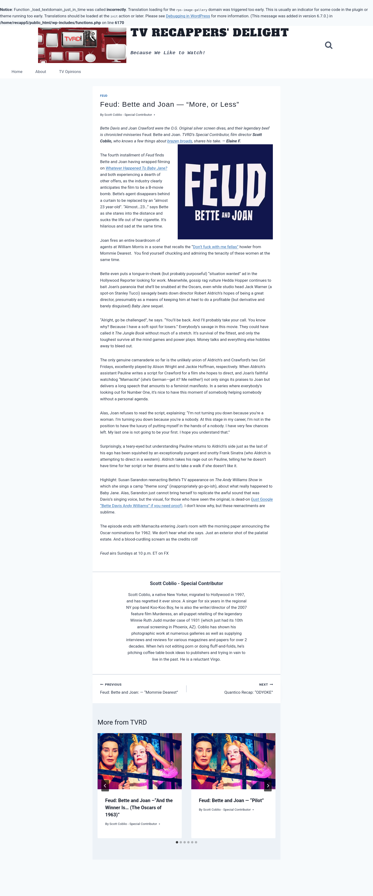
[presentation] (140, 761)
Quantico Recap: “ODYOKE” (232, 688)
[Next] (268, 785)
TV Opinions (70, 71)
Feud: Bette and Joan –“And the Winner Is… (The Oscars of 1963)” (139, 808)
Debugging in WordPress (188, 16)
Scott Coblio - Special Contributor (128, 114)
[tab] (177, 842)
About (40, 71)
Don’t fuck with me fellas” (215, 246)
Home (16, 71)
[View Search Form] (329, 45)
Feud (104, 95)
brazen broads (179, 141)
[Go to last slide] (105, 785)
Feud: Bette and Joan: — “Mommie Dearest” (141, 688)
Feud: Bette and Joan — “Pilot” (231, 800)
